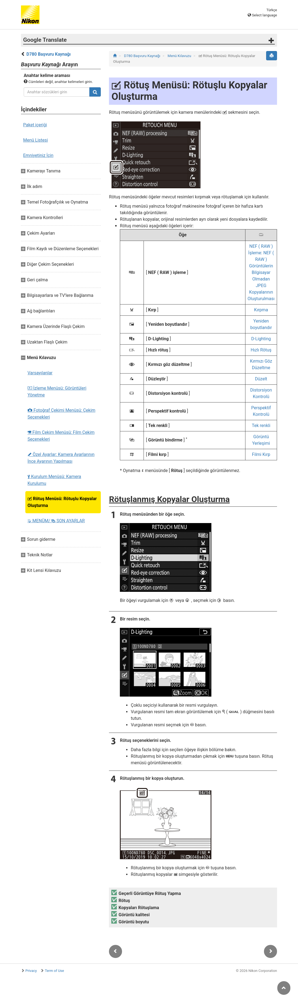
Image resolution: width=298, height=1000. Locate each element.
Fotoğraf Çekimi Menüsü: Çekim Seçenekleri (61, 414)
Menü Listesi (35, 140)
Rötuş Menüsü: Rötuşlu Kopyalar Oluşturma (62, 502)
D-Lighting (261, 338)
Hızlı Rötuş (261, 350)
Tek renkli (261, 425)
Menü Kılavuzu (180, 56)
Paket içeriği (35, 124)
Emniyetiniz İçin (38, 155)
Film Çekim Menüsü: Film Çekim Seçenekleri (61, 436)
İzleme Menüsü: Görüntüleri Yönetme (57, 392)
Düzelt (261, 378)
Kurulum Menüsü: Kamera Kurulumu (54, 480)
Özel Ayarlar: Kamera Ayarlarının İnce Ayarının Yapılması (61, 458)
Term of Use (54, 971)
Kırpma (261, 309)
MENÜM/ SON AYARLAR (56, 520)
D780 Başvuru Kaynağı (48, 54)
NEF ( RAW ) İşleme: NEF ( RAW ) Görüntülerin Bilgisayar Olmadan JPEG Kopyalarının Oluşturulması (261, 272)
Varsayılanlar (40, 372)
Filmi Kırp (261, 454)
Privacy (31, 971)
